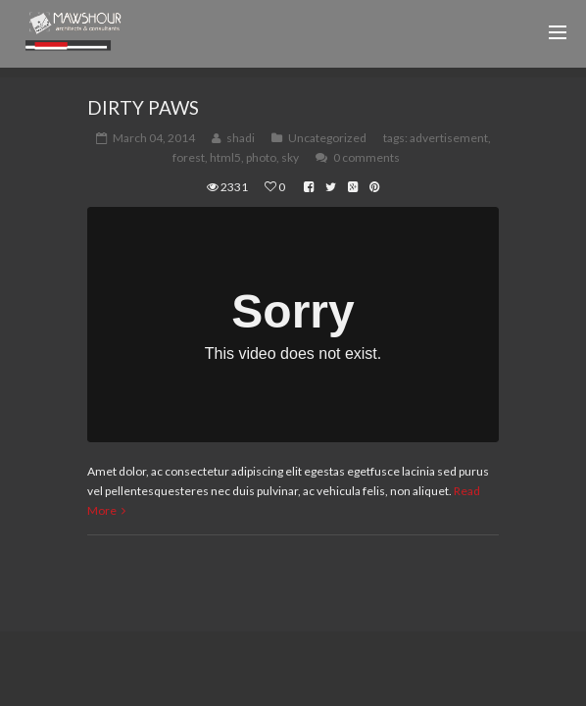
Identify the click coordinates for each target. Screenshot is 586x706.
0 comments (366, 157)
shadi (240, 137)
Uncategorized (327, 137)
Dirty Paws (143, 107)
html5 (225, 157)
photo (261, 157)
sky (290, 157)
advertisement (449, 137)
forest (188, 157)
